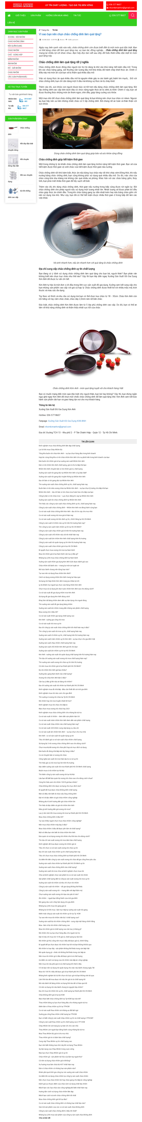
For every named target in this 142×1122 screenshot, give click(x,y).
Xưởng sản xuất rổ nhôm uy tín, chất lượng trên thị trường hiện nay (64, 635)
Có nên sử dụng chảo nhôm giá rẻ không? (54, 1061)
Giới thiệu (21, 15)
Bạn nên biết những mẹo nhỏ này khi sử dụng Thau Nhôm (60, 1045)
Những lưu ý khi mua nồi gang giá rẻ (52, 906)
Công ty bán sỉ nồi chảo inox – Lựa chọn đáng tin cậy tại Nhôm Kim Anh (66, 496)
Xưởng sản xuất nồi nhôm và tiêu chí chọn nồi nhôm (59, 883)
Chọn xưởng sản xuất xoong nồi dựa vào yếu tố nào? (58, 894)
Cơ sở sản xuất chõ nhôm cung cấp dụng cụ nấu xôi (59, 728)
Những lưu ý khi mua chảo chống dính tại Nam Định (58, 558)
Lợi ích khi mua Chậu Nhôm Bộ (50, 450)
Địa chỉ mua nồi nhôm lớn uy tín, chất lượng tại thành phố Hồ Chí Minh (65, 991)
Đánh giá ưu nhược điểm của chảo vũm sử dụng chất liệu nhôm (63, 1084)
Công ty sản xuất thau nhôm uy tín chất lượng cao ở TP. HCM (62, 1022)
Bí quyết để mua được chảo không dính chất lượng (58, 790)
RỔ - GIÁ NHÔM (14, 68)
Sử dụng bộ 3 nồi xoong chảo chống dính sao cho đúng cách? (62, 744)
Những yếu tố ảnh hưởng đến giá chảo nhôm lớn (57, 802)
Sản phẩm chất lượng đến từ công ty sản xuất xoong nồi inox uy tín (64, 879)
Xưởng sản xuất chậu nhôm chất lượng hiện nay (57, 643)
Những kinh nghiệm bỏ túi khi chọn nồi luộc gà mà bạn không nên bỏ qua (66, 976)
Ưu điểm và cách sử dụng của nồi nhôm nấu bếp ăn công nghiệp (63, 960)
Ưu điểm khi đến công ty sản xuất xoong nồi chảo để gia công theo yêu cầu (67, 860)
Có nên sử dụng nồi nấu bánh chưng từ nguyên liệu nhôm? (61, 987)
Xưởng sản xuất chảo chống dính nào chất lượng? (58, 867)
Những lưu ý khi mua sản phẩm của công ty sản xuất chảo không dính (65, 1115)
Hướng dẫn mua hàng (57, 15)
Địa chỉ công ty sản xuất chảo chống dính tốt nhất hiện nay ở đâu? (64, 627)
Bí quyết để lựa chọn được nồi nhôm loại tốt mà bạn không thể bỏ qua (65, 945)
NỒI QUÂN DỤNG (15, 46)
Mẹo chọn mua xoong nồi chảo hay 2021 (54, 709)
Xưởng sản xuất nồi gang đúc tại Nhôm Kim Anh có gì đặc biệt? (63, 473)
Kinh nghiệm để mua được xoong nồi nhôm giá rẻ (57, 844)
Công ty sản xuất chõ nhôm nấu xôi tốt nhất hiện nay (59, 535)
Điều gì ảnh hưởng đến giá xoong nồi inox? (55, 809)
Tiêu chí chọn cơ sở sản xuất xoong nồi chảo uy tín (58, 848)
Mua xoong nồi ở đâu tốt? (48, 612)
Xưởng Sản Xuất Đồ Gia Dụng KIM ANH (67, 421)
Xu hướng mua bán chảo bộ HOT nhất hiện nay (56, 1065)
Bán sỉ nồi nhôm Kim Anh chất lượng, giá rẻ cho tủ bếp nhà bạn (62, 465)
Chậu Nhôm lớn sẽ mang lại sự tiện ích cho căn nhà (58, 1026)
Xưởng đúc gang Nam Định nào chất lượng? (55, 674)
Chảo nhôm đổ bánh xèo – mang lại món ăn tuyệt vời (59, 566)
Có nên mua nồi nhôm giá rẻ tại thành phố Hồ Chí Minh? (60, 666)
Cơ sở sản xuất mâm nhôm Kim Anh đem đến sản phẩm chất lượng (64, 720)
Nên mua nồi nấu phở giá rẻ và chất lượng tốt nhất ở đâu (60, 964)
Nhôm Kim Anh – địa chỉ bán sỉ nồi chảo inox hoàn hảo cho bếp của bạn (66, 492)
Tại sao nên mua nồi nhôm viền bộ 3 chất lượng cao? (59, 918)
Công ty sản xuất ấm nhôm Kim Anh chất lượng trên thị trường (62, 539)
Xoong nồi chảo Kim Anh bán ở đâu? (52, 678)
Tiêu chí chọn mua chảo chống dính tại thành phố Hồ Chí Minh (62, 856)
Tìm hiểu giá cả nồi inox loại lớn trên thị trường (56, 763)
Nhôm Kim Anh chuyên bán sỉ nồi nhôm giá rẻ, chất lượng (61, 469)
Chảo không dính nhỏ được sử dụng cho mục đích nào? (60, 786)
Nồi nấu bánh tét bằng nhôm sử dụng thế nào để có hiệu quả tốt (63, 983)
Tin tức (77, 15)
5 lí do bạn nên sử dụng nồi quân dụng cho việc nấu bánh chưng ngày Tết (66, 968)
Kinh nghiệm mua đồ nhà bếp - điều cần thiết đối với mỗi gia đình (63, 689)
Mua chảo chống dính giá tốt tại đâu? (53, 1099)
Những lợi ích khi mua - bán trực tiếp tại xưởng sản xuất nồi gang (63, 910)
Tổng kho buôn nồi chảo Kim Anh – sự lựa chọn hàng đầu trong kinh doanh (67, 453)
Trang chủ (45, 30)
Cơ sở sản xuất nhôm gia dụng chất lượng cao (56, 616)
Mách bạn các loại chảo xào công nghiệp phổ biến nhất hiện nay (63, 1088)
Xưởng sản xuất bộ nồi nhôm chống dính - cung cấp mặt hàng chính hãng (67, 921)
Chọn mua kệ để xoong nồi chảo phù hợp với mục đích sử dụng (63, 747)
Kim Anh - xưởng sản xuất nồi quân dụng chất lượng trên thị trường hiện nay (67, 655)
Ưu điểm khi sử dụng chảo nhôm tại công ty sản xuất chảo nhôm (63, 1076)
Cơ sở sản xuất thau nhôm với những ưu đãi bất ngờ (58, 1010)
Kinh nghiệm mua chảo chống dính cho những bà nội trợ (60, 713)
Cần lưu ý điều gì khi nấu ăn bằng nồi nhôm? (55, 682)
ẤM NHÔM (12, 63)
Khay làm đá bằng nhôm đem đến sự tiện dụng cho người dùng (63, 600)
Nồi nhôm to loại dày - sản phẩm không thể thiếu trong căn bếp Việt (64, 948)
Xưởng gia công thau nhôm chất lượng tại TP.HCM (58, 1014)
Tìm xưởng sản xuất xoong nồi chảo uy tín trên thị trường (60, 662)
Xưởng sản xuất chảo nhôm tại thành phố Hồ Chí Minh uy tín (62, 863)
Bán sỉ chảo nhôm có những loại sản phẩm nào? (57, 1068)
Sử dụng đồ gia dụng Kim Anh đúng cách (54, 597)
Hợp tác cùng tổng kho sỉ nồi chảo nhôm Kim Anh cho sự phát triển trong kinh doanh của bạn (74, 457)
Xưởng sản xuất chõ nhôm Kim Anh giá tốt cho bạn (58, 647)
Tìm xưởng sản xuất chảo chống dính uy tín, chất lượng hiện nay (63, 484)
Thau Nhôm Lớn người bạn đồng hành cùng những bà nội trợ (61, 1030)
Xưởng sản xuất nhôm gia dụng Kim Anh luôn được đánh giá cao (63, 562)
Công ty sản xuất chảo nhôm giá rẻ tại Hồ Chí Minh (58, 546)
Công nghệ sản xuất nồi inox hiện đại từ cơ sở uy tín (58, 759)
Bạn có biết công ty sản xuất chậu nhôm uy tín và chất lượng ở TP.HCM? (66, 1018)
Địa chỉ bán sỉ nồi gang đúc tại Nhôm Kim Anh (56, 481)
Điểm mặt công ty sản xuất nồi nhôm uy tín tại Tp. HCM (59, 914)
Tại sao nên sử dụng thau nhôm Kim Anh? (55, 573)
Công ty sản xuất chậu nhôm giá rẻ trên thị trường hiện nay (61, 531)
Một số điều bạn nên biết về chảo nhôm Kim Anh (57, 832)
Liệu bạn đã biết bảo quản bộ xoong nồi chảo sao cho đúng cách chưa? (66, 778)
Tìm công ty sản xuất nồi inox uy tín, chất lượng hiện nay (60, 631)
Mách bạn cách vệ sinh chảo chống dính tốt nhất (57, 1095)
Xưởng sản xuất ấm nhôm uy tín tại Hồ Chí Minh (57, 651)
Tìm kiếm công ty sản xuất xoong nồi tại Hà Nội (57, 774)
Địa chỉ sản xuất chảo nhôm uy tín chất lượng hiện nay (59, 852)
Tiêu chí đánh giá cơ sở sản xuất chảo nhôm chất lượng (60, 740)
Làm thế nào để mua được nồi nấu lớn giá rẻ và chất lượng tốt (62, 979)
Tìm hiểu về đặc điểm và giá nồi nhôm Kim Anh (56, 805)
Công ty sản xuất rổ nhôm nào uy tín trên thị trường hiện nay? (62, 523)
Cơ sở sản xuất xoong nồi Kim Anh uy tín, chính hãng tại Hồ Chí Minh (65, 519)
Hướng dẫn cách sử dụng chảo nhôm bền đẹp (56, 1092)
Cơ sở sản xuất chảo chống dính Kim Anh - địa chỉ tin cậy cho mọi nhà (65, 511)
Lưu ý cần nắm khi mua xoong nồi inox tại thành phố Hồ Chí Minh (63, 813)
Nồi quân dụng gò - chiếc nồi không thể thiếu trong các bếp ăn (62, 952)
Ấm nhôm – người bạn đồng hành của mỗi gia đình (58, 898)
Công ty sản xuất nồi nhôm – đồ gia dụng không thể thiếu (60, 887)
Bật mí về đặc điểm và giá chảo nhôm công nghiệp (58, 798)
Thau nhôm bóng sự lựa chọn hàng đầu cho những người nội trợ (63, 1003)
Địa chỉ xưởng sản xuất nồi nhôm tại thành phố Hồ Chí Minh (61, 685)
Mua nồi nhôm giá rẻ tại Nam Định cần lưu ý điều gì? (58, 554)
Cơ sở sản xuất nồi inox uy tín (50, 624)
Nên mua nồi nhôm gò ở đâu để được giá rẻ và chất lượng (60, 956)
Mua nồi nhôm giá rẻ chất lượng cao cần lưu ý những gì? (60, 929)
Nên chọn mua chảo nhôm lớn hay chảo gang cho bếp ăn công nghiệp (65, 1080)
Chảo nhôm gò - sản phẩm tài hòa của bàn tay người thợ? (60, 1057)
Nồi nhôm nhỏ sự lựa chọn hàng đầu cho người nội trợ (59, 933)
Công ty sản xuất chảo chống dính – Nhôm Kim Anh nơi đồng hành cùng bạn (68, 508)
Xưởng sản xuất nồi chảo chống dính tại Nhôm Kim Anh (60, 500)
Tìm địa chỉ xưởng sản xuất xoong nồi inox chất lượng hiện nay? (63, 658)
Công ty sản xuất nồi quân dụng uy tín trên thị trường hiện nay (62, 542)
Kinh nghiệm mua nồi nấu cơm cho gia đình (55, 693)
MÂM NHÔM (13, 59)
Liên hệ (11, 22)
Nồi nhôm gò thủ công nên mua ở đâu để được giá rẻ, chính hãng (63, 941)
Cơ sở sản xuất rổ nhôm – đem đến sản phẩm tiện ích (59, 716)
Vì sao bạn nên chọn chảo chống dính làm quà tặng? (70, 34)
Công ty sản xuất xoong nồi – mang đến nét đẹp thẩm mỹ (60, 890)
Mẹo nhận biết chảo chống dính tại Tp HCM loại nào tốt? (60, 999)
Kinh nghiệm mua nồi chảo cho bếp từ (53, 705)
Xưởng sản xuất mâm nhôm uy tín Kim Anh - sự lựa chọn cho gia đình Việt (67, 639)
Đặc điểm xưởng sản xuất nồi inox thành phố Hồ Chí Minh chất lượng (65, 767)
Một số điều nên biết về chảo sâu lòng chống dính (58, 794)
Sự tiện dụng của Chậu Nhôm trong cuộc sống (56, 1049)
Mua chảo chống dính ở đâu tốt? (51, 817)
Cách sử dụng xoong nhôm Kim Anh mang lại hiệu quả (59, 577)
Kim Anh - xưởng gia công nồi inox (52, 620)
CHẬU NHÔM (13, 72)
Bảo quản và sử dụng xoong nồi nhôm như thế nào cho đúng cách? (64, 836)
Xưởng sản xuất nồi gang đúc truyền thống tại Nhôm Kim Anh (62, 477)
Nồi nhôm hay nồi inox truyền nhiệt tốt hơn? (55, 701)
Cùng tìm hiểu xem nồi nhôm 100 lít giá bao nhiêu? (58, 782)
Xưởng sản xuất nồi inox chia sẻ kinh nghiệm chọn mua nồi (61, 871)
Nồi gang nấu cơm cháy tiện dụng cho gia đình (56, 902)
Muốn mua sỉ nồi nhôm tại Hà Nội (51, 771)
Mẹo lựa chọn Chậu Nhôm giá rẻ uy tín (53, 1053)
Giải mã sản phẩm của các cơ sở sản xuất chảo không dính (61, 1107)
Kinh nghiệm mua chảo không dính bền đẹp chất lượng (59, 446)
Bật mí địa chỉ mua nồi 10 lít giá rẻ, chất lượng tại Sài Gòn (60, 937)
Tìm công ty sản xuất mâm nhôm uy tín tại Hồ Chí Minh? (60, 527)
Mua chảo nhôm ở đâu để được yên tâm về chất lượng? (60, 829)
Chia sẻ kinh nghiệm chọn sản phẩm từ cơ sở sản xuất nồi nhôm (63, 875)
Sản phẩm (36, 15)
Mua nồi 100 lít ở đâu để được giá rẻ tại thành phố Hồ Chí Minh (62, 972)
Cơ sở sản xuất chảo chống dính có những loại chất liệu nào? (62, 1103)
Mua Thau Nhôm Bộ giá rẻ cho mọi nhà (54, 1034)
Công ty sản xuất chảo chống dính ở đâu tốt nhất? (58, 1111)
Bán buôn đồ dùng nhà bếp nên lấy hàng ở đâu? (57, 751)
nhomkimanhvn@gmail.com (58, 426)
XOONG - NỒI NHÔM (16, 37)
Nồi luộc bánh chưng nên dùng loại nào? (54, 569)
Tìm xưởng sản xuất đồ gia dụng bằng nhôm (55, 604)
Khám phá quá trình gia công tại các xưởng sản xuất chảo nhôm (63, 1072)
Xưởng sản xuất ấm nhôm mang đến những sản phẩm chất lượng (64, 608)
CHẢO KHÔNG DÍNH (16, 41)
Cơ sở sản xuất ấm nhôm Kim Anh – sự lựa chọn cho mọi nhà (62, 732)
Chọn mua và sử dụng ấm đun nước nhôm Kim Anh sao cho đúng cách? (66, 589)
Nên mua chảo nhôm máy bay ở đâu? (53, 825)
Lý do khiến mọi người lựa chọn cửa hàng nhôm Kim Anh (60, 585)
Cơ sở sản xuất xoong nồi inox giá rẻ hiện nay (56, 515)
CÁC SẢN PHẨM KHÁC (17, 77)
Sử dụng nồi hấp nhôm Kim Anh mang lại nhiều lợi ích (59, 581)
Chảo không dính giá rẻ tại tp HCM (51, 995)
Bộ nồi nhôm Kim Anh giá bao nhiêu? (53, 670)
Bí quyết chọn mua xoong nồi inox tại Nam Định (57, 550)
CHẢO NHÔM (13, 50)
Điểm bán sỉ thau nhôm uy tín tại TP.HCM (54, 1006)
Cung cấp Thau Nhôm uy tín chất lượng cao (55, 1041)
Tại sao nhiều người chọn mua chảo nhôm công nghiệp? (60, 821)
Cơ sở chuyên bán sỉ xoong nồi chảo (53, 755)
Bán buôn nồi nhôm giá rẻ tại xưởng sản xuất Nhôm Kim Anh (62, 461)
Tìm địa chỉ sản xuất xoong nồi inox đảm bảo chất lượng (60, 840)
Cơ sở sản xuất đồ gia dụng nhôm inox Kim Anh (57, 593)
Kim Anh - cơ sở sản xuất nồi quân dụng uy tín (56, 736)
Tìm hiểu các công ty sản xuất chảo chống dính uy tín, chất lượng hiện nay (67, 504)
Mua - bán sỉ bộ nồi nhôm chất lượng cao (54, 925)
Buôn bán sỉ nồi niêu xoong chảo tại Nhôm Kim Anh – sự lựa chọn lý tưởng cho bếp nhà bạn (73, 488)
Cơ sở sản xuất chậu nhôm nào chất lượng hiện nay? (59, 724)
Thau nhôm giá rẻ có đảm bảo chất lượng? (55, 1037)
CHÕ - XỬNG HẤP (15, 55)
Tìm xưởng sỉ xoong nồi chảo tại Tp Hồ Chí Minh (57, 697)
